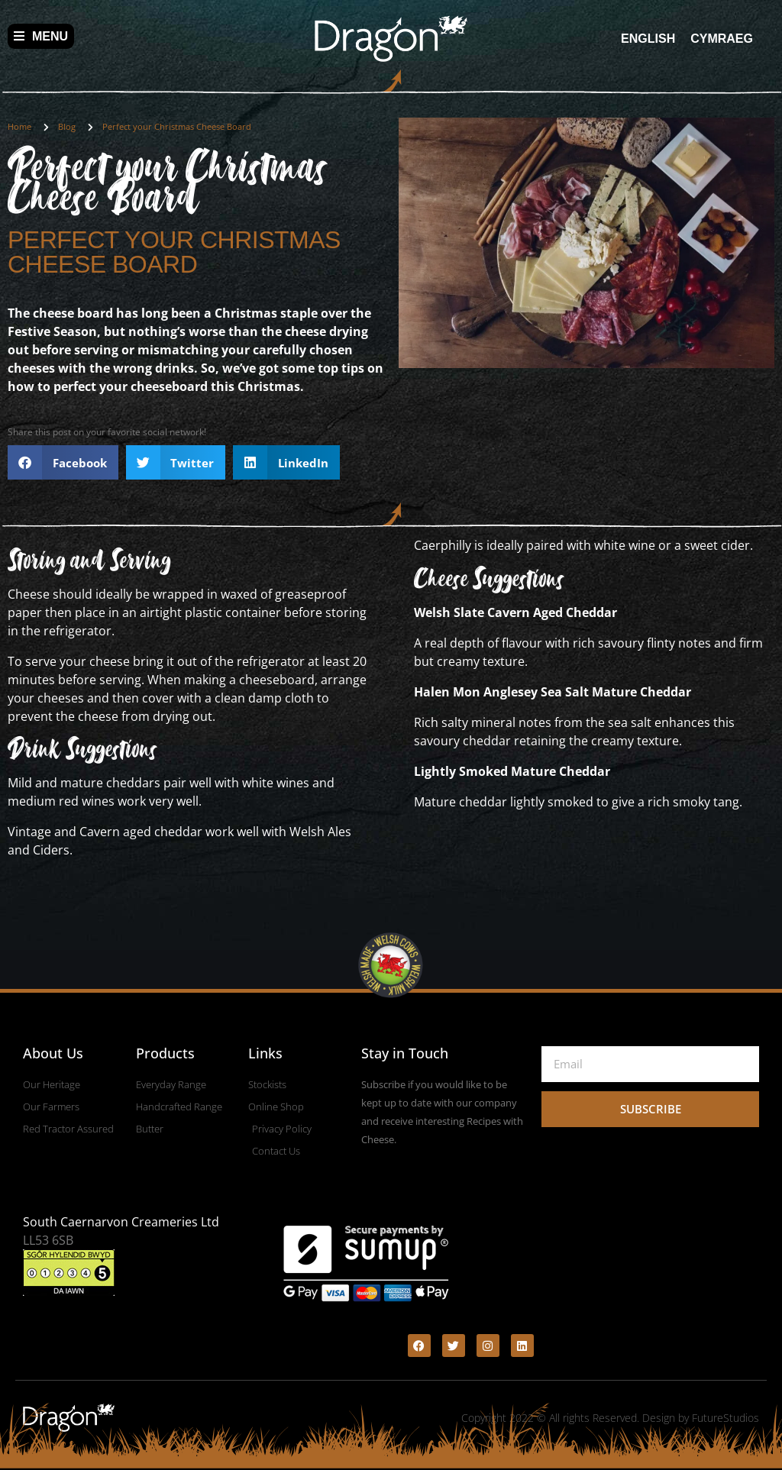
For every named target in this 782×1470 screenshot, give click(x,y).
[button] (63, 462)
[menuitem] (648, 39)
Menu (41, 36)
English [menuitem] (648, 37)
